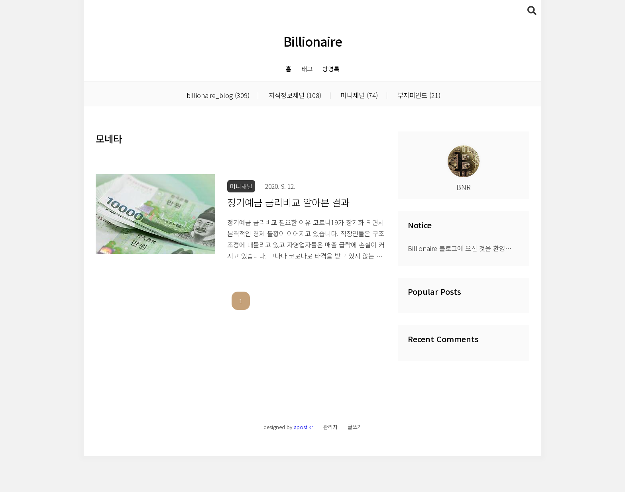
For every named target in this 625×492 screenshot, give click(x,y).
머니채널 (358, 95)
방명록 (330, 68)
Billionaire (312, 41)
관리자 (330, 463)
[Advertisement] (312, 131)
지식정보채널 (294, 95)
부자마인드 (417, 95)
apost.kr (303, 463)
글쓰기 (355, 463)
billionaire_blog (218, 95)
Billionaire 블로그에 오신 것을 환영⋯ (460, 284)
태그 (306, 68)
